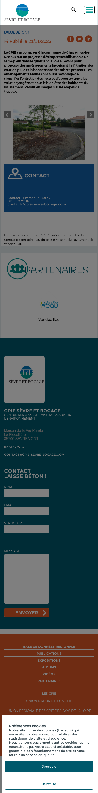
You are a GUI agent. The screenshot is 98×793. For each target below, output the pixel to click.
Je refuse (49, 784)
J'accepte (49, 766)
